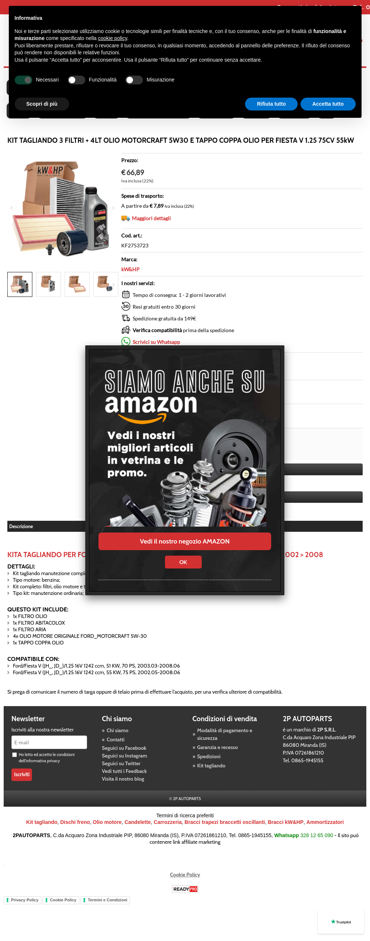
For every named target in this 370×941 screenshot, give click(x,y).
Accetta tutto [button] (328, 104)
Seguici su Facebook (124, 748)
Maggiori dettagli (151, 218)
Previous (12, 285)
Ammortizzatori (325, 822)
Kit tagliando (211, 765)
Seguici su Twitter (121, 763)
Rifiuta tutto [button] (271, 104)
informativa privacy (43, 760)
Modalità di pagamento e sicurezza (224, 734)
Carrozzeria (168, 822)
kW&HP (130, 269)
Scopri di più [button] (42, 104)
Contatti (116, 739)
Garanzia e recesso (217, 747)
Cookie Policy (185, 874)
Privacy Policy (25, 900)
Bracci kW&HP (285, 822)
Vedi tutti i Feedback (124, 771)
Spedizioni (209, 756)
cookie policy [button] (112, 38)
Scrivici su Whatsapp (156, 342)
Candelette (138, 822)
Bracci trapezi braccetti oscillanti (224, 822)
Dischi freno (75, 822)
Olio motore (107, 822)
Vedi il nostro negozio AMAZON (185, 541)
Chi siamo (117, 730)
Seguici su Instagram (124, 755)
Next (113, 285)
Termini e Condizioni (107, 900)
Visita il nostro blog (123, 778)
